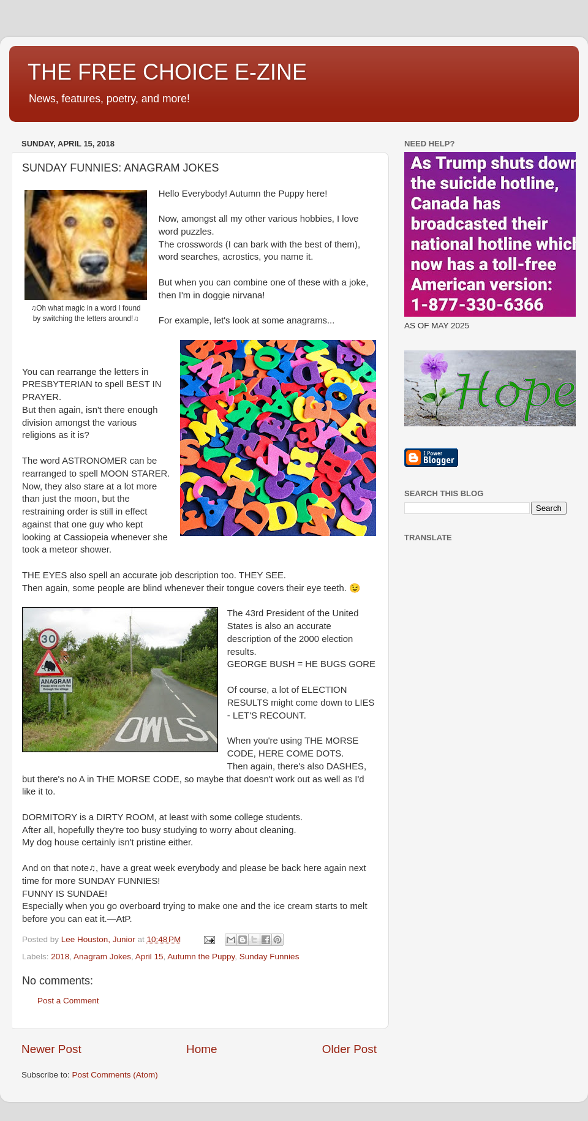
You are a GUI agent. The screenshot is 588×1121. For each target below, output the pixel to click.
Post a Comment (68, 1000)
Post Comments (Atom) (115, 1074)
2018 (60, 956)
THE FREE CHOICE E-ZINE (167, 72)
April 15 (149, 956)
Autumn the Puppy (201, 956)
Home (201, 1049)
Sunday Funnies (269, 956)
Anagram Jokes (102, 956)
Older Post (349, 1049)
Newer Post (51, 1049)
